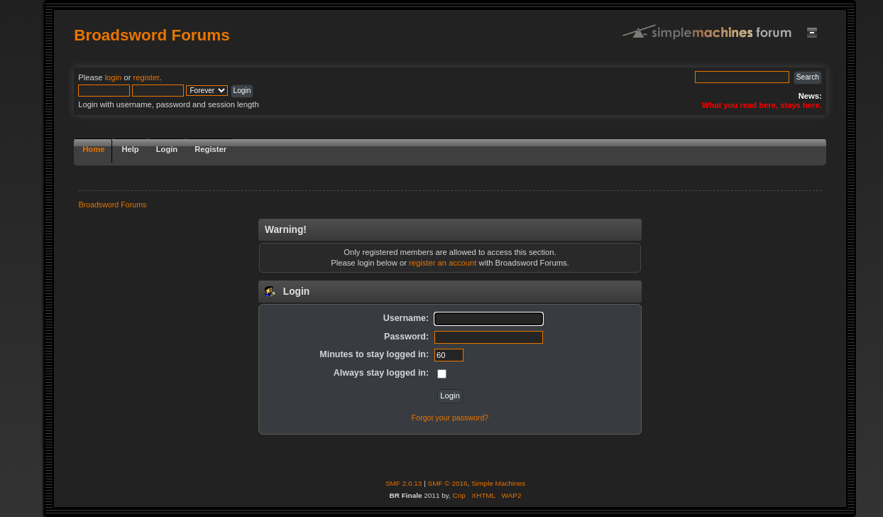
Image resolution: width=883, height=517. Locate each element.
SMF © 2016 (448, 483)
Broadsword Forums (152, 35)
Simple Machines (498, 483)
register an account (442, 262)
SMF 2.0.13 (403, 483)
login (113, 77)
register (146, 77)
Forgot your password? (450, 417)
